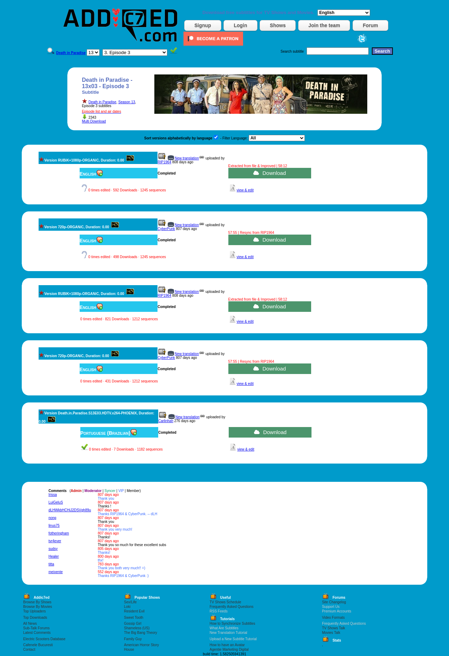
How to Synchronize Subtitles (232, 623)
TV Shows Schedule (225, 602)
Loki (127, 607)
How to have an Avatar (227, 645)
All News (30, 623)
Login (240, 25)
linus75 (54, 525)
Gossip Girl (132, 623)
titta (51, 564)
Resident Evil (134, 611)
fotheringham (58, 533)
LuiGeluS (55, 502)
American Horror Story (141, 645)
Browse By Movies (37, 607)
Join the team (324, 25)
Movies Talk (331, 633)
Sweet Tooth (133, 617)
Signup (202, 25)
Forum (370, 25)
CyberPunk (166, 229)
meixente (55, 572)
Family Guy (133, 639)
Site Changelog (334, 602)
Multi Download (94, 121)
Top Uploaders (34, 611)
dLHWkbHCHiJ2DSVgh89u (69, 510)
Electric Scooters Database (44, 639)
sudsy (53, 549)
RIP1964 (164, 162)
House (129, 649)
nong (52, 518)
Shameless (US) (137, 628)
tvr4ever (54, 541)
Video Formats (333, 617)
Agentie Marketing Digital (229, 649)
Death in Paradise (102, 102)
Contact (29, 649)
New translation (187, 158)
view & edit (245, 190)
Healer (53, 556)
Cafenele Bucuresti (38, 645)
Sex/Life (130, 602)
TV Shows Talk (333, 628)
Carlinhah (165, 421)
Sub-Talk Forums (36, 628)
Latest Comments (37, 633)
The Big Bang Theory (140, 633)
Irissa (52, 495)
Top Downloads (35, 617)
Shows (278, 25)
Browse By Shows (37, 602)
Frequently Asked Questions (232, 607)
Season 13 (126, 102)
